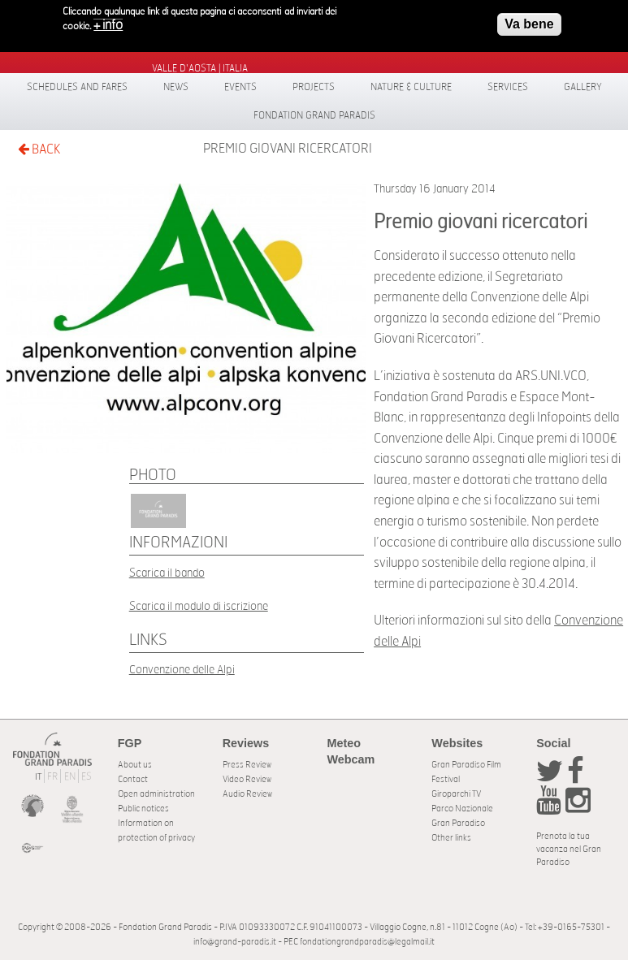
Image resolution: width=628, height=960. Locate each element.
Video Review (247, 779)
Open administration (156, 793)
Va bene (529, 21)
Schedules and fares (77, 87)
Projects (313, 87)
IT (38, 776)
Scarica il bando (167, 573)
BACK (39, 149)
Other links (451, 837)
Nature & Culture (411, 87)
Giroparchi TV (456, 793)
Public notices (143, 808)
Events (240, 87)
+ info (108, 21)
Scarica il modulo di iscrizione (198, 606)
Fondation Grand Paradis (314, 115)
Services (507, 87)
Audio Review (247, 793)
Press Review (247, 764)
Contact (133, 779)
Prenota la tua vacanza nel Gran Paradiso (568, 849)
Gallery (583, 87)
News (175, 87)
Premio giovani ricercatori (287, 148)
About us (135, 764)
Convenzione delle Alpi (182, 670)
